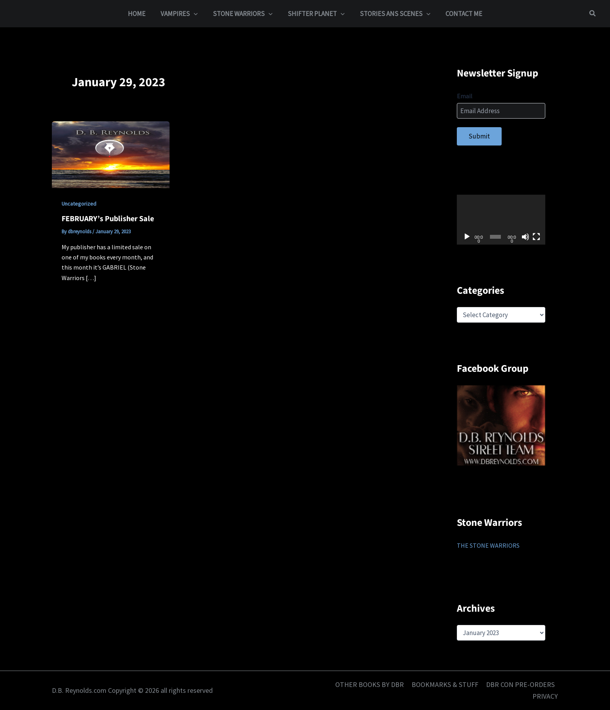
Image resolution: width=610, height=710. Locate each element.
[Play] (467, 237)
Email (464, 96)
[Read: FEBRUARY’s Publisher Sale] (111, 154)
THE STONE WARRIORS (488, 545)
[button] (196, 13)
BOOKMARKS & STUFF (446, 684)
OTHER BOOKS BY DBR (371, 684)
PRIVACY (546, 696)
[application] (501, 220)
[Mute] (525, 237)
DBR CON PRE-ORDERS (520, 684)
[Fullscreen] (536, 237)
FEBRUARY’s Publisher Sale (108, 218)
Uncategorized (79, 203)
